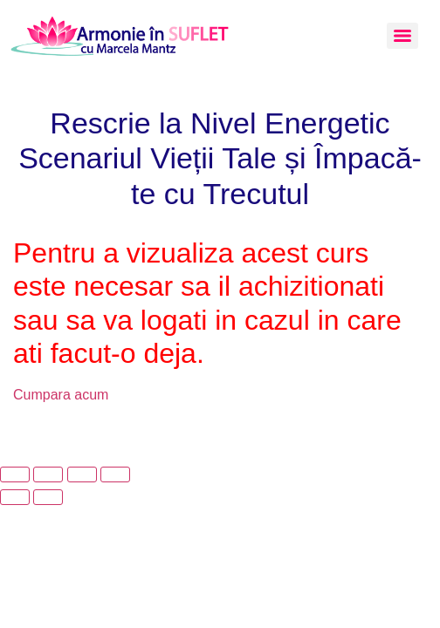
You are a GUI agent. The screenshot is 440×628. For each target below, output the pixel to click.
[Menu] (402, 36)
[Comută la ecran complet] (48, 474)
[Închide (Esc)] (115, 474)
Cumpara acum (60, 394)
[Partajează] (82, 474)
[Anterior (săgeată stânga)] (15, 497)
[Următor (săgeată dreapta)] (48, 497)
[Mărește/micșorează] (15, 474)
